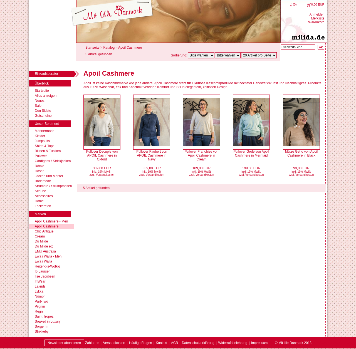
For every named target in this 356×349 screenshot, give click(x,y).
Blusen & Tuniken (48, 151)
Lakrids (40, 286)
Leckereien (43, 206)
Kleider (40, 136)
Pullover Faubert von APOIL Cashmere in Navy (151, 155)
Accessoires (44, 196)
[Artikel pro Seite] (259, 55)
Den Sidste (43, 111)
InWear (40, 281)
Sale (38, 106)
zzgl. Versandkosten (102, 174)
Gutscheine (43, 116)
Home (39, 201)
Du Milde (41, 241)
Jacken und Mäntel (49, 176)
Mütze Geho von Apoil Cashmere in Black (301, 153)
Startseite (42, 91)
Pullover (41, 156)
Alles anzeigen (45, 96)
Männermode (45, 131)
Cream (40, 236)
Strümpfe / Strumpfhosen (53, 186)
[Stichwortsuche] (298, 46)
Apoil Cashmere (46, 226)
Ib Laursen (43, 271)
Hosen (39, 171)
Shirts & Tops (44, 146)
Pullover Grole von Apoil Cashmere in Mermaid (251, 153)
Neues (39, 101)
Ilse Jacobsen (45, 276)
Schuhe (40, 191)
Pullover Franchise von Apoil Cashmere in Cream (201, 155)
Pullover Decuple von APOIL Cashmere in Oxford (102, 155)
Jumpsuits (42, 141)
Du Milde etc (44, 246)
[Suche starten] (321, 47)
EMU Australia (45, 251)
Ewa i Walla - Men (48, 256)
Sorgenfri (41, 326)
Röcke (39, 166)
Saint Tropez (44, 316)
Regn (39, 311)
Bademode (43, 181)
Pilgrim (40, 306)
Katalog (109, 47)
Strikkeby (41, 331)
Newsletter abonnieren (64, 343)
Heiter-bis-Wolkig (47, 266)
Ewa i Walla (43, 261)
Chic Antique (44, 231)
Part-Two (41, 301)
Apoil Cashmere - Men (51, 221)
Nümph (40, 296)
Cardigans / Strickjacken (53, 161)
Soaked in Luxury (48, 321)
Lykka (39, 291)
